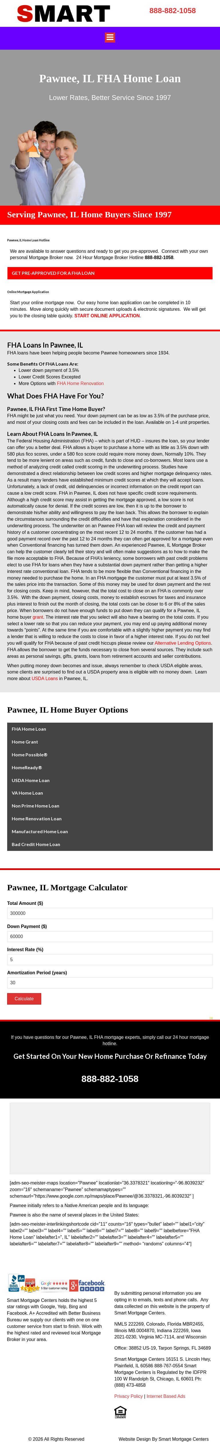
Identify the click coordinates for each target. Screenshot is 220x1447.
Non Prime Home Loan (35, 805)
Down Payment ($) (27, 926)
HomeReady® (27, 767)
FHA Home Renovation (80, 383)
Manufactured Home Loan (40, 831)
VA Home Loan (27, 792)
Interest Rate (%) (25, 949)
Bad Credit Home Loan (36, 844)
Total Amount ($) (25, 903)
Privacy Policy (128, 1396)
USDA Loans (45, 678)
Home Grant (25, 741)
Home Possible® (30, 754)
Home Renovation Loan (37, 818)
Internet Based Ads (166, 1396)
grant (38, 617)
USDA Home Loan (31, 780)
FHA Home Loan (29, 728)
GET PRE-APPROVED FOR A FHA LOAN (53, 273)
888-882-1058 (173, 10)
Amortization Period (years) (37, 972)
